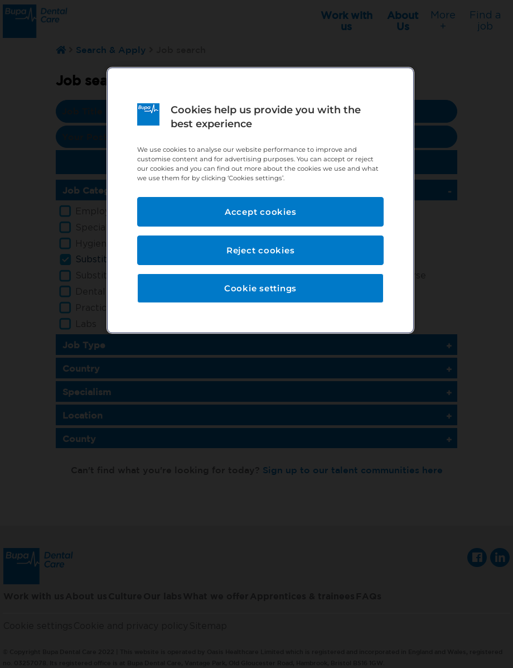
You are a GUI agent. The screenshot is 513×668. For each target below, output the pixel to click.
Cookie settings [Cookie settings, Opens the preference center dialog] (260, 288)
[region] (260, 200)
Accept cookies (261, 211)
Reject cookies (260, 250)
